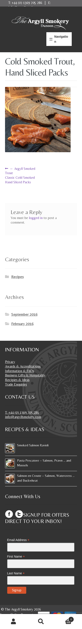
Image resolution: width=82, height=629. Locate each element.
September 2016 (24, 314)
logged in (36, 218)
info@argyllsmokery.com (23, 417)
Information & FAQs (19, 371)
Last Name (16, 573)
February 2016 (22, 324)
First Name (16, 557)
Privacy (10, 362)
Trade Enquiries (16, 384)
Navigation (61, 39)
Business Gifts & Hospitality (25, 375)
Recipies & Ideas (17, 380)
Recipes (17, 277)
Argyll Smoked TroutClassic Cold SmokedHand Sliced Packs (20, 175)
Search (41, 621)
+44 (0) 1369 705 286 (27, 3)
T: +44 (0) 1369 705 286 (22, 412)
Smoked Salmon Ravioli (33, 445)
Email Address (18, 540)
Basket (64, 618)
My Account (13, 621)
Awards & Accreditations (23, 366)
